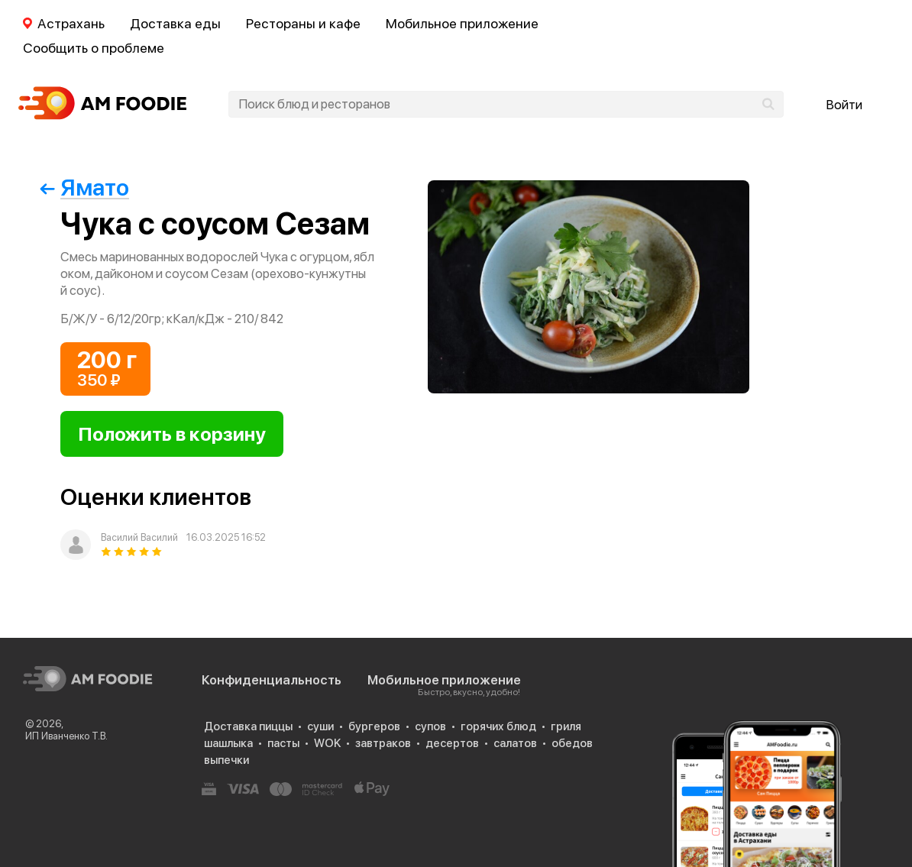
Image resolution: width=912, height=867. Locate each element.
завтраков (383, 743)
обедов (572, 743)
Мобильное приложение (462, 23)
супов (430, 726)
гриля (566, 726)
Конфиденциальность (271, 679)
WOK (327, 743)
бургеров (374, 726)
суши (320, 726)
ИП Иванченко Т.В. (66, 736)
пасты (283, 743)
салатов (515, 743)
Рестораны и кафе (303, 23)
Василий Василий (139, 537)
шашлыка (228, 743)
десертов (452, 743)
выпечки (226, 760)
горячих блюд (498, 726)
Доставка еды (175, 23)
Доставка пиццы (248, 726)
